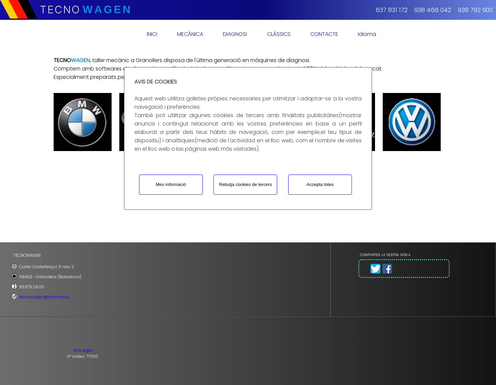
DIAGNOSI (235, 34)
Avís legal (82, 350)
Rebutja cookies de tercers (245, 184)
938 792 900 (475, 10)
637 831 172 (392, 10)
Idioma (367, 34)
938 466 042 (432, 10)
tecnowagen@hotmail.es (44, 297)
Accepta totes (320, 184)
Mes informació (171, 184)
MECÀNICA (190, 34)
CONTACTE (324, 34)
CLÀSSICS (279, 34)
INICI (152, 34)
